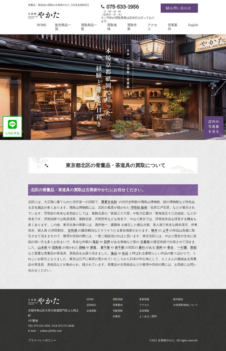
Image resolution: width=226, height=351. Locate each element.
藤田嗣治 (87, 230)
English (193, 25)
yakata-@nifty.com (51, 330)
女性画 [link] (72, 230)
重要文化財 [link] (109, 202)
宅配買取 (118, 310)
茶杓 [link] (159, 247)
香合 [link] (170, 247)
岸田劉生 (57, 230)
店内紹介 (91, 305)
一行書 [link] (182, 247)
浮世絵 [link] (135, 207)
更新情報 (144, 299)
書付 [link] (142, 247)
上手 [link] (165, 230)
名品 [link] (125, 253)
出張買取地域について (185, 305)
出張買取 (91, 310)
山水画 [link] (42, 247)
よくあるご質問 (148, 316)
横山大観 (143, 225)
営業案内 (118, 305)
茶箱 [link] (193, 247)
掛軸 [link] (82, 247)
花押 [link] (107, 242)
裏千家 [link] (105, 247)
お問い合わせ (180, 8)
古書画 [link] (145, 242)
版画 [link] (144, 207)
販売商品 (178, 299)
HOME (41, 25)
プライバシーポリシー (42, 340)
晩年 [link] (154, 230)
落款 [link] (96, 242)
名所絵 (71, 213)
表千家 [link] (119, 247)
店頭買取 (144, 310)
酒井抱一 (101, 225)
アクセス (144, 305)
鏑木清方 (181, 225)
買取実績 (118, 299)
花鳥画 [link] (56, 247)
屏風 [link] (93, 247)
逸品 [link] (114, 253)
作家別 (116, 316)
